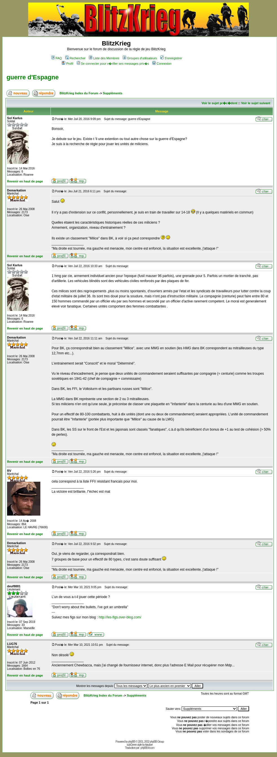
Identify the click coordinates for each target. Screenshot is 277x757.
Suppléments (112, 93)
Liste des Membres (104, 58)
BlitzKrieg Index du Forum (79, 93)
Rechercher (75, 58)
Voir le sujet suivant (255, 103)
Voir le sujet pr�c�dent (219, 103)
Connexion (162, 63)
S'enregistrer (171, 58)
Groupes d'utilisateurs (140, 58)
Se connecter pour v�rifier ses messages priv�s (113, 63)
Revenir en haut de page (25, 181)
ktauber (149, 744)
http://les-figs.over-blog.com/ (120, 617)
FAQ (56, 58)
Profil (67, 63)
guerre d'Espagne (32, 77)
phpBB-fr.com (147, 747)
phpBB (131, 741)
